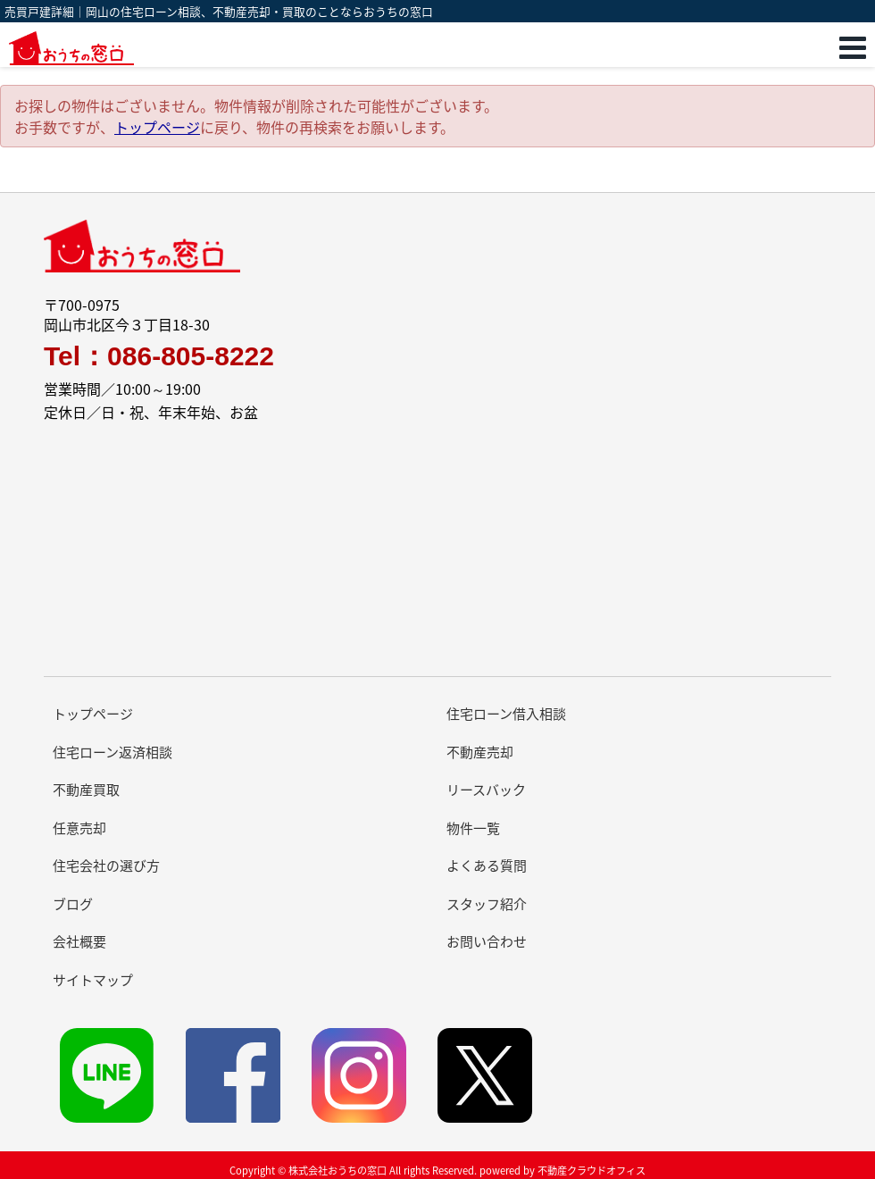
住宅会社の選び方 (106, 865)
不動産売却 (479, 752)
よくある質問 (486, 865)
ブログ (73, 904)
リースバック (486, 789)
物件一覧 (473, 828)
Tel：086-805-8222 (159, 356)
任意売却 (79, 828)
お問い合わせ (486, 941)
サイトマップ (93, 980)
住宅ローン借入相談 (506, 713)
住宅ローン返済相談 (112, 752)
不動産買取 (86, 789)
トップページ (157, 127)
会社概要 (79, 941)
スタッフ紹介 (486, 904)
